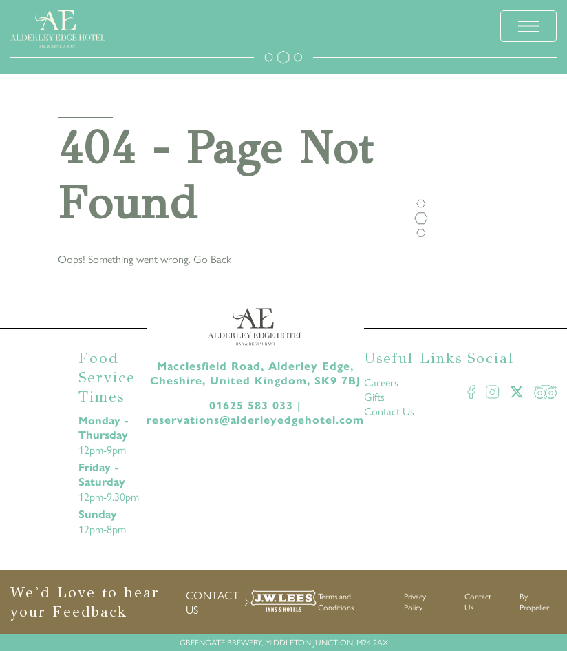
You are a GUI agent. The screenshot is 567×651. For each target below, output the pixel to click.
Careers (381, 382)
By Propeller (534, 601)
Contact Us (389, 411)
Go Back (212, 259)
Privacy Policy (415, 601)
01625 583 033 (251, 405)
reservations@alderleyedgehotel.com (255, 419)
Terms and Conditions (336, 601)
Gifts (374, 396)
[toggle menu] (528, 26)
